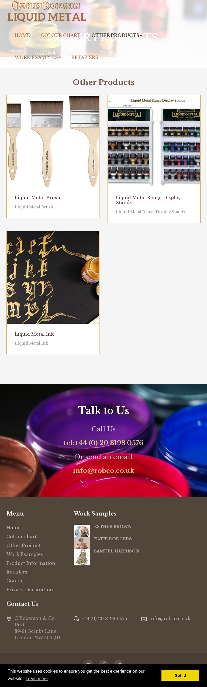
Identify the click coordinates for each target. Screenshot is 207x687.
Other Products (116, 35)
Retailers (84, 57)
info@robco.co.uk (103, 471)
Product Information (30, 563)
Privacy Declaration (29, 589)
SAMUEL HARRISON (116, 551)
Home (22, 35)
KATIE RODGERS (113, 539)
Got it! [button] (180, 675)
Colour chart (61, 35)
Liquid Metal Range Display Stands (148, 200)
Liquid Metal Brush (37, 197)
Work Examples (38, 57)
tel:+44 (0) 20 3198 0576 (103, 443)
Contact (15, 580)
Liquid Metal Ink (34, 334)
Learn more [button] (37, 678)
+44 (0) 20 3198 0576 (104, 618)
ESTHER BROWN (113, 526)
